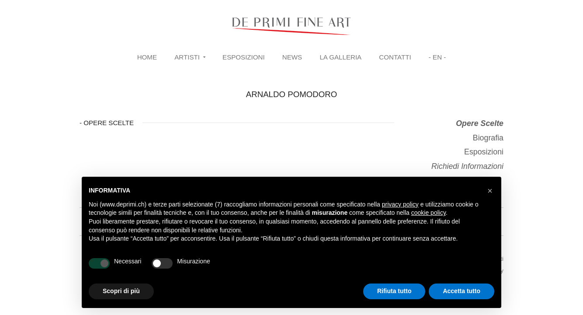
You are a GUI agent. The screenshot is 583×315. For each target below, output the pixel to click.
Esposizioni (243, 57)
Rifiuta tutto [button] (394, 290)
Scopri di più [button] (121, 290)
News (292, 57)
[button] (490, 191)
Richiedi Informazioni (467, 166)
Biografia (488, 137)
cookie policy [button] (428, 212)
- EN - (437, 57)
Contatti (395, 57)
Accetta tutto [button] (461, 290)
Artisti (187, 57)
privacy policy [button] (400, 204)
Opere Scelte (479, 123)
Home (147, 57)
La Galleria (340, 57)
